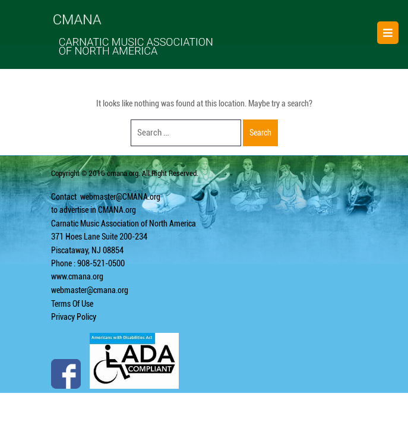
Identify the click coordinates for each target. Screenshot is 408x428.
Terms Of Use (72, 304)
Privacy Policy (73, 317)
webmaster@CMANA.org (120, 197)
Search (260, 132)
